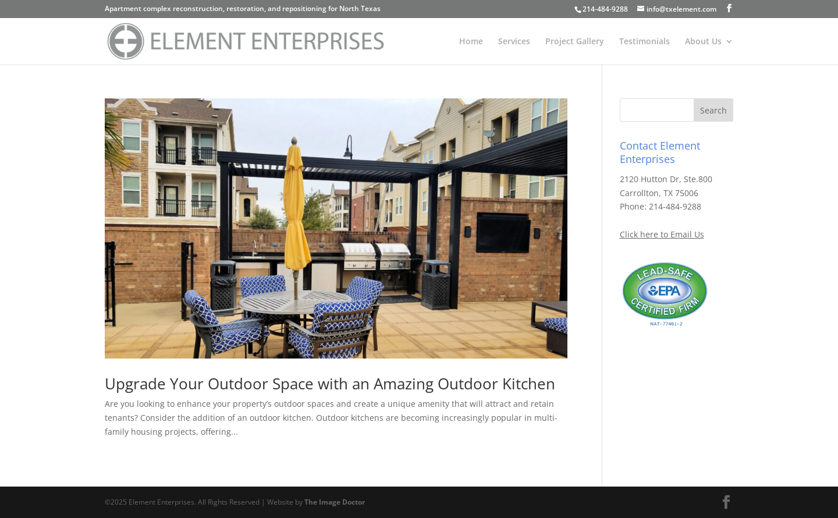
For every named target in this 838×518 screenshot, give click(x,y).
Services (514, 42)
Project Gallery (574, 42)
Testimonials (644, 42)
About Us (703, 42)
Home (471, 42)
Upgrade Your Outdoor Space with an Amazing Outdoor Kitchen (330, 383)
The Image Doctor (334, 502)
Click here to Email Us (662, 234)
